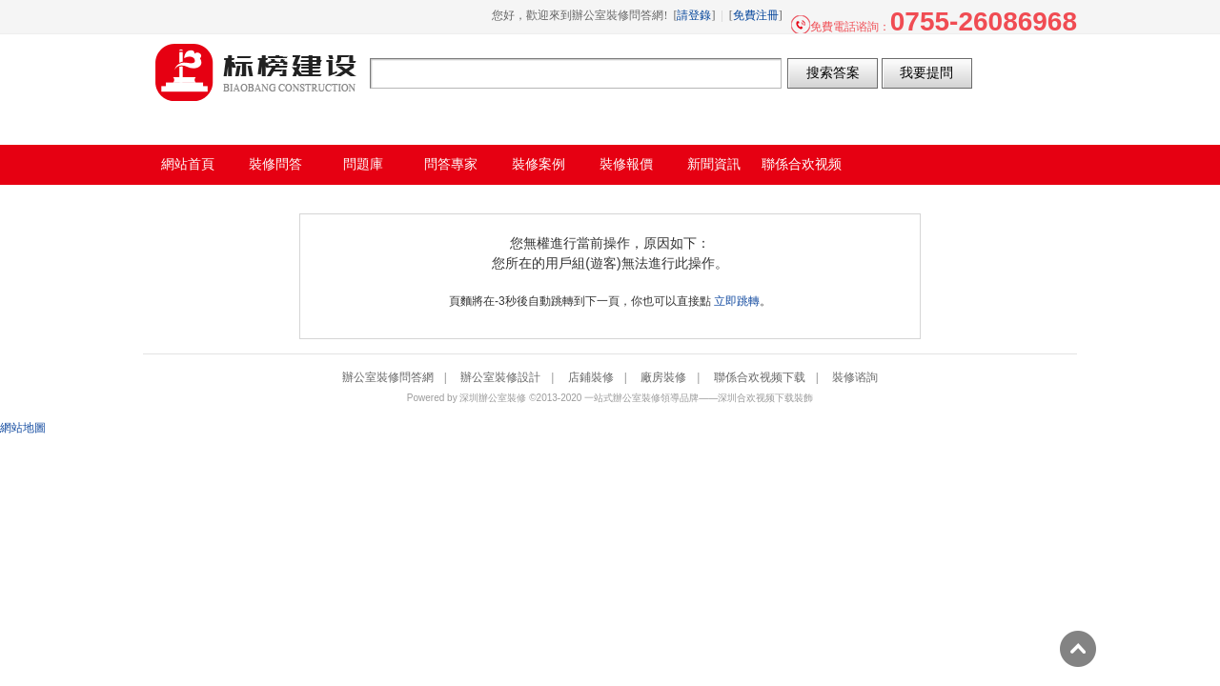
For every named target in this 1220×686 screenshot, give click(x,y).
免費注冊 (756, 15)
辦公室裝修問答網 (256, 72)
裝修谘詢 (855, 377)
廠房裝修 (663, 377)
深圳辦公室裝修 (492, 398)
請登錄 (694, 15)
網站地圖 (23, 427)
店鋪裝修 (591, 377)
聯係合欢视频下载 (759, 377)
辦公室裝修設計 (500, 377)
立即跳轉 (737, 301)
